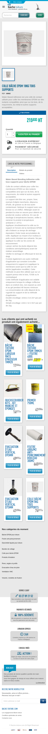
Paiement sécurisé (28, 148)
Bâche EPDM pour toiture (10, 535)
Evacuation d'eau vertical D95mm (11, 451)
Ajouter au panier (29, 134)
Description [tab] (11, 170)
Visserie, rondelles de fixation (12, 578)
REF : (4, 93)
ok (43, 701)
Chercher (23, 15)
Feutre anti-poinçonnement (11, 539)
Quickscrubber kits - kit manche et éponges (14, 404)
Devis (40, 15)
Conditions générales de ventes (12, 715)
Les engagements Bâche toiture (12, 712)
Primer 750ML (31, 401)
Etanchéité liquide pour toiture (12, 543)
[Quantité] (9, 134)
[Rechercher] (16, 15)
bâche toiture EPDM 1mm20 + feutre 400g (34, 350)
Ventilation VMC (7, 572)
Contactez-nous (7, 718)
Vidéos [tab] (21, 173)
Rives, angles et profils (9, 563)
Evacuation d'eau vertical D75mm (11, 503)
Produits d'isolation (8, 557)
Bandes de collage (8, 549)
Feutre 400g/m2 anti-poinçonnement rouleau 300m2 (36, 454)
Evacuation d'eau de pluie (10, 567)
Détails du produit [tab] (25, 170)
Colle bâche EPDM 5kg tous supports (34, 503)
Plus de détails (13, 372)
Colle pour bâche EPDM (10, 553)
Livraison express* (28, 142)
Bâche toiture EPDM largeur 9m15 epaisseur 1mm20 (11, 353)
